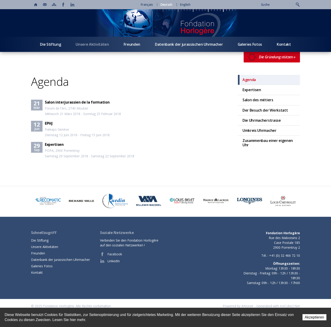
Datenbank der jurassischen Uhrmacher (189, 44)
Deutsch (166, 4)
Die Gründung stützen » (271, 57)
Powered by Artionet (238, 306)
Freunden (132, 44)
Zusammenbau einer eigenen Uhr (268, 142)
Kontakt (284, 44)
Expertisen (54, 144)
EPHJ (49, 123)
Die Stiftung (50, 44)
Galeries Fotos (250, 44)
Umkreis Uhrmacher (260, 130)
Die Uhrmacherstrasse (262, 120)
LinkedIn (110, 261)
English (185, 4)
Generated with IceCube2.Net (278, 306)
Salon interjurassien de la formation (77, 102)
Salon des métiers (258, 99)
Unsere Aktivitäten (92, 44)
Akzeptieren (314, 317)
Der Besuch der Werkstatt (265, 110)
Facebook (111, 254)
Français (147, 4)
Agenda (249, 79)
